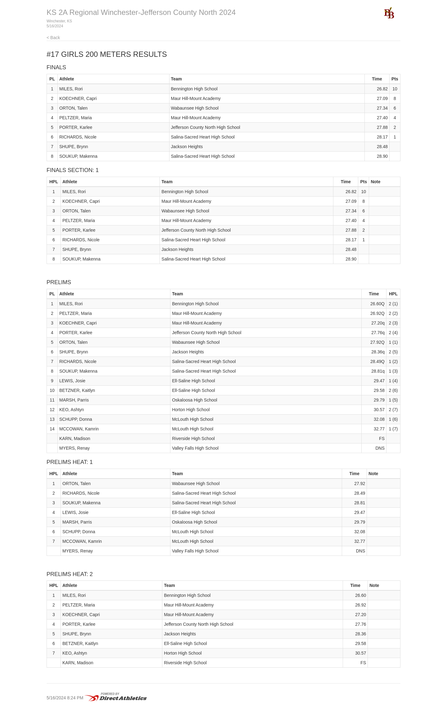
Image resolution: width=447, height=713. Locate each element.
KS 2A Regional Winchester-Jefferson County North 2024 (141, 12)
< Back (53, 37)
